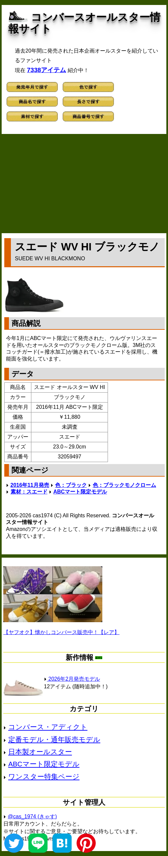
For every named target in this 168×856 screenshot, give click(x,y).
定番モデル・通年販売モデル (54, 739)
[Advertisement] (84, 183)
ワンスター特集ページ (44, 776)
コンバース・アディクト (47, 727)
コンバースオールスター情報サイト (84, 23)
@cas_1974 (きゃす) (32, 816)
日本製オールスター (40, 751)
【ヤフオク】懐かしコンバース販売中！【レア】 (61, 632)
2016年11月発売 (30, 485)
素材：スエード (29, 491)
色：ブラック (71, 485)
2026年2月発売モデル (72, 679)
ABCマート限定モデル (80, 491)
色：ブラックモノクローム (124, 485)
